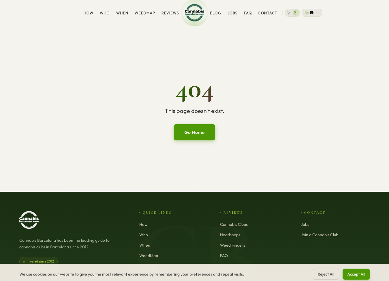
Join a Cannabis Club (319, 234)
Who (105, 13)
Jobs (233, 13)
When (122, 13)
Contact (267, 13)
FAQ (248, 13)
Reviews (170, 13)
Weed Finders (232, 245)
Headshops (230, 234)
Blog (215, 13)
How (88, 13)
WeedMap (145, 13)
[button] (292, 13)
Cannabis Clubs (234, 224)
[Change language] (312, 13)
